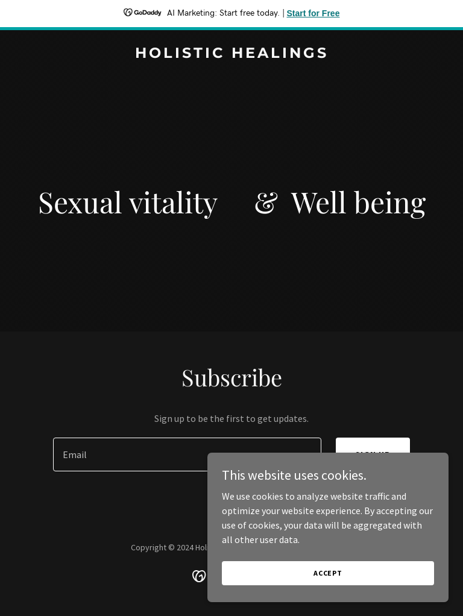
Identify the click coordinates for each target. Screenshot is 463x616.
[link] (232, 54)
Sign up (373, 454)
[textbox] (187, 454)
